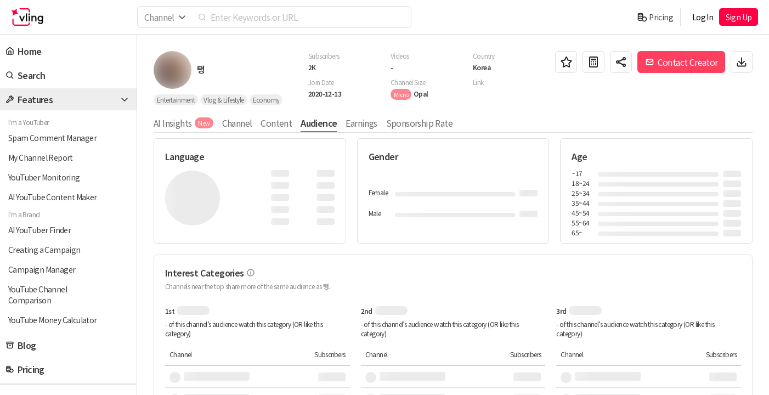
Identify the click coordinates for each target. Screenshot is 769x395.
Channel (237, 122)
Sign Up (739, 17)
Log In (702, 17)
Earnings (361, 122)
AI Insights (183, 122)
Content (276, 122)
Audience (319, 122)
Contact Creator (681, 62)
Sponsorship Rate (419, 122)
